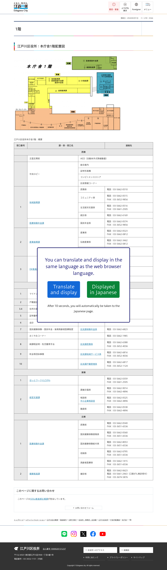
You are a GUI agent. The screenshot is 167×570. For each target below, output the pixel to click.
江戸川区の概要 (52, 520)
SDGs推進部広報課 (39, 499)
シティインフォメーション (35, 520)
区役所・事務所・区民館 (87, 520)
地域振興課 (34, 202)
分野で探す (73, 520)
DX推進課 (34, 269)
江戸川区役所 (103, 520)
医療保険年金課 (36, 223)
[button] (136, 7)
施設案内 (63, 520)
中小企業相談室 (87, 401)
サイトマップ (139, 557)
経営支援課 (34, 397)
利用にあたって (91, 557)
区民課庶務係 (86, 344)
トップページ (19, 520)
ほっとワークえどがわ (39, 380)
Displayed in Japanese (103, 289)
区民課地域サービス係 (90, 354)
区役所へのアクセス (96, 550)
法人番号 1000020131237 (54, 549)
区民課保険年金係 (88, 329)
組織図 (126, 550)
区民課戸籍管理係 (88, 364)
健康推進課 (34, 474)
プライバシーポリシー (118, 557)
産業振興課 (34, 242)
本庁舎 (124, 520)
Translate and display (63, 289)
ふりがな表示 (125, 9)
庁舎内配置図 (115, 520)
